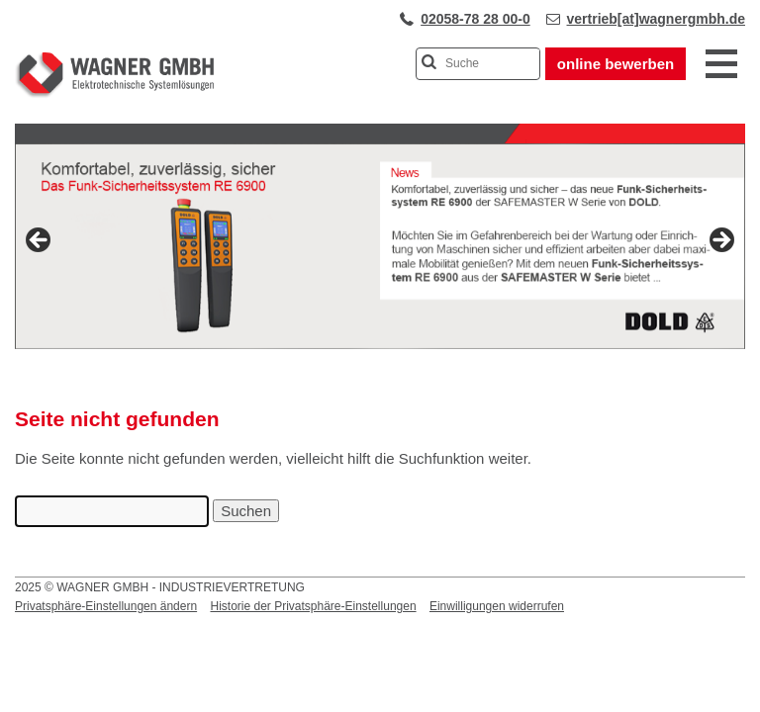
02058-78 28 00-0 (475, 19)
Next (720, 241)
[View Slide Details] (380, 246)
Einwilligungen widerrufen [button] (496, 606)
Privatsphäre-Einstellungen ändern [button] (106, 606)
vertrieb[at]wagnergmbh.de (656, 19)
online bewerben (615, 63)
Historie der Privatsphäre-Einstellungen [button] (313, 606)
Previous (39, 241)
